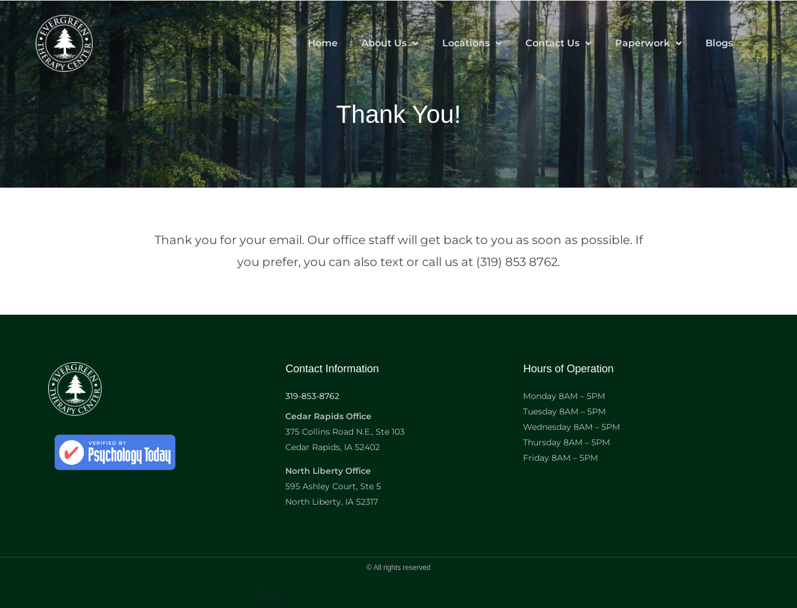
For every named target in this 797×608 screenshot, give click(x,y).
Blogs (719, 43)
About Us (389, 43)
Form (269, 592)
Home (323, 43)
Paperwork (648, 43)
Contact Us (558, 43)
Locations (472, 43)
